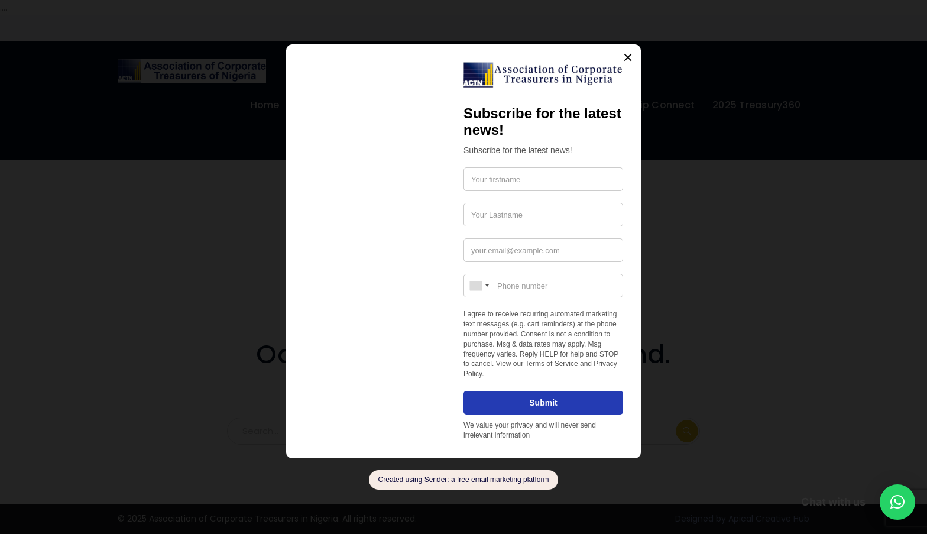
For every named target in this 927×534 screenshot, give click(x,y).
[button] (897, 502)
